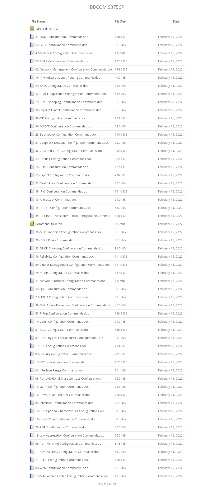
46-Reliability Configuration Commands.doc (61, 256)
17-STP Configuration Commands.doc (58, 345)
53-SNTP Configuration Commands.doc (59, 60)
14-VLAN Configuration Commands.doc (59, 321)
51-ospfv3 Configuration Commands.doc (59, 174)
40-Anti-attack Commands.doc (52, 199)
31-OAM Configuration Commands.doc (58, 36)
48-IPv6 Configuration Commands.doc (58, 191)
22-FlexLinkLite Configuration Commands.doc (63, 182)
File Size (120, 21)
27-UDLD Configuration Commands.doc (59, 296)
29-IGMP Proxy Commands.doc (53, 239)
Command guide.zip (45, 223)
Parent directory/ (43, 28)
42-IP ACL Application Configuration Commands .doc (68, 93)
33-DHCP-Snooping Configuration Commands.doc (66, 247)
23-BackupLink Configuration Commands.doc (63, 134)
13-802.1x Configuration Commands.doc (59, 361)
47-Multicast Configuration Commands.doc (61, 52)
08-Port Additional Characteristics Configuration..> (66, 378)
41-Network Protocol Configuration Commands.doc (67, 280)
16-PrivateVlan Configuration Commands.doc (62, 418)
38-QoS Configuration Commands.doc (58, 288)
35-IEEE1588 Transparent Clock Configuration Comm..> (69, 215)
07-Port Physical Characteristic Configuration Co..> (66, 337)
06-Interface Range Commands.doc (56, 369)
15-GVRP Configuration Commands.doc (59, 386)
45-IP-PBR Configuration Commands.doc (60, 207)
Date (176, 21)
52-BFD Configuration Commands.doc (58, 44)
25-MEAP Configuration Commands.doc (59, 272)
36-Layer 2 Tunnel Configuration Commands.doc (65, 109)
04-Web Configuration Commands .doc (58, 467)
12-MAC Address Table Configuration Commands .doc (68, 475)
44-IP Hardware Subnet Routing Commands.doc (64, 77)
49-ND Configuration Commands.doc (57, 117)
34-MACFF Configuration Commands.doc (60, 125)
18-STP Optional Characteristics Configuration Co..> (67, 410)
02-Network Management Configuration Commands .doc (71, 69)
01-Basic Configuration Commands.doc (58, 329)
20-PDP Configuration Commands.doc (58, 426)
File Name (38, 21)
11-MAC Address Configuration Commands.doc (64, 451)
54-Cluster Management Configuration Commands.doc (69, 264)
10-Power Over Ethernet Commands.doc (59, 394)
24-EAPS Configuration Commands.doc (58, 85)
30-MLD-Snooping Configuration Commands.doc (65, 231)
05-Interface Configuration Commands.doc (61, 402)
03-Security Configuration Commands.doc (60, 353)
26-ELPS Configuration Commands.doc (58, 166)
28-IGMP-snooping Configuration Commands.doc (65, 101)
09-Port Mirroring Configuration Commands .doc (65, 443)
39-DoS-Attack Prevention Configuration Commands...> (69, 304)
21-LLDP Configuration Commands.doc (59, 459)
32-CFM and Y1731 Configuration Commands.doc (65, 150)
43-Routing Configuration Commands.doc (60, 158)
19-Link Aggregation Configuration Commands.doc (66, 435)
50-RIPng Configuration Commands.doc (59, 313)
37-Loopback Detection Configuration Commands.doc (69, 142)
